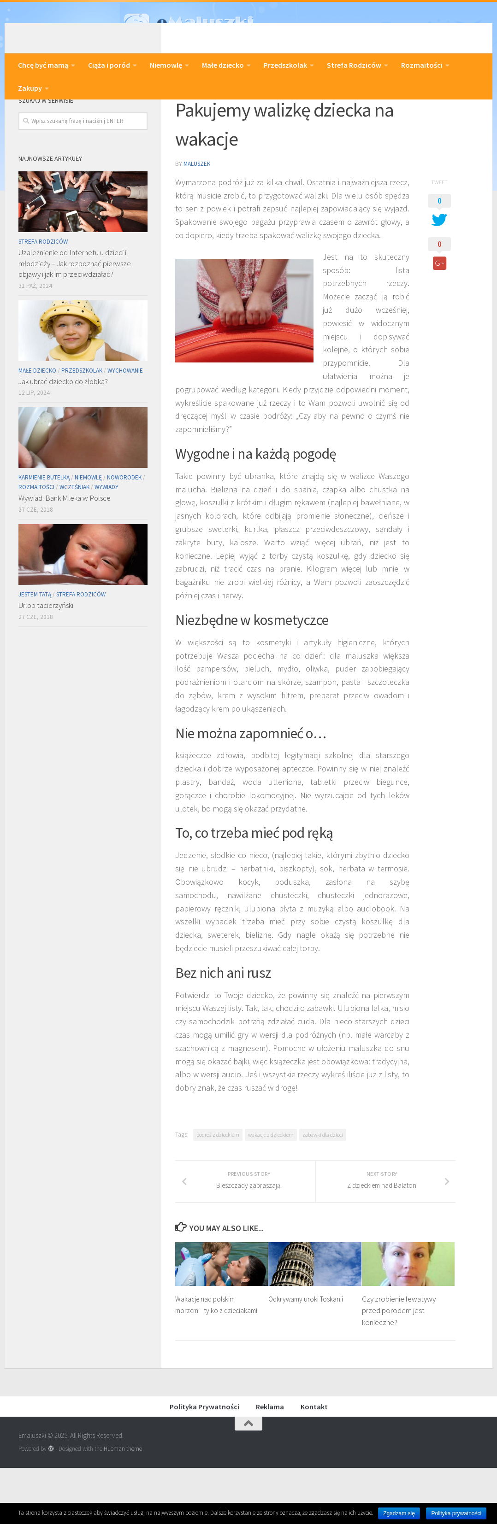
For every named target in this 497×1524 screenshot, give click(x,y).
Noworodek (124, 523)
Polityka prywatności (456, 1513)
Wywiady (106, 533)
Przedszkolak (285, 65)
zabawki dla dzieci (322, 1179)
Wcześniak (74, 533)
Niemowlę (166, 65)
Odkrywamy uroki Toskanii (308, 1355)
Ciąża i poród (109, 65)
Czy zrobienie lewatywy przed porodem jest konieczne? (399, 1367)
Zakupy (30, 88)
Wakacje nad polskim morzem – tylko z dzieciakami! (207, 1367)
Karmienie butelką (44, 523)
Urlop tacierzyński (45, 651)
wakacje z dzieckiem (271, 1179)
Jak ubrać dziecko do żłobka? (63, 427)
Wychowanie (125, 416)
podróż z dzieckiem (217, 1179)
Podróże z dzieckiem (210, 113)
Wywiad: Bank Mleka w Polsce (64, 544)
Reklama (270, 1462)
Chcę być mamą (43, 65)
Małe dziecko (223, 65)
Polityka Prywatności (204, 1462)
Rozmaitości (422, 65)
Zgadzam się (399, 1513)
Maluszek (198, 209)
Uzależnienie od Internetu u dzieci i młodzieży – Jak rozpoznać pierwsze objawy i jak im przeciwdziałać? (74, 309)
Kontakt (314, 1462)
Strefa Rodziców (354, 65)
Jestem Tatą (34, 640)
